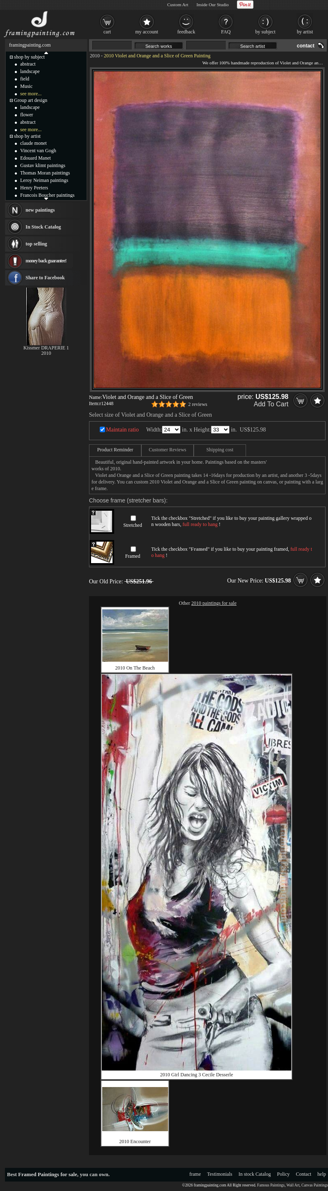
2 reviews (197, 404)
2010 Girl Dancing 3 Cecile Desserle (196, 1075)
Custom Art (177, 4)
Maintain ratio (122, 430)
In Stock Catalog (43, 227)
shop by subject (29, 57)
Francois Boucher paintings (47, 195)
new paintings (40, 210)
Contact (303, 1174)
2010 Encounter (134, 1141)
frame (195, 1174)
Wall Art (293, 1185)
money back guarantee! (46, 261)
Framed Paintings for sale (47, 1174)
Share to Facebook (45, 278)
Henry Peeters (34, 188)
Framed (133, 556)
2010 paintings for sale (214, 603)
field (24, 79)
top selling (36, 244)
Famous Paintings (271, 1185)
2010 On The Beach (135, 668)
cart (107, 32)
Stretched (132, 525)
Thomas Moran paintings (45, 173)
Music (26, 86)
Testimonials (219, 1174)
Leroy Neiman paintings (44, 180)
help (321, 1174)
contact (305, 46)
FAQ (225, 32)
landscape (30, 71)
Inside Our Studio (213, 4)
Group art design (30, 100)
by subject (265, 32)
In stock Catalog (255, 1174)
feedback (186, 32)
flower (26, 115)
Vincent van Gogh (38, 150)
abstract (27, 64)
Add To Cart (271, 404)
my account (146, 32)
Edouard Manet (35, 158)
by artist (305, 32)
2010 (95, 56)
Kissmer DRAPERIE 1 (46, 348)
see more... (31, 94)
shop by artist (27, 136)
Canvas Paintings (314, 1185)
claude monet (33, 143)
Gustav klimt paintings (42, 165)
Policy (283, 1174)
